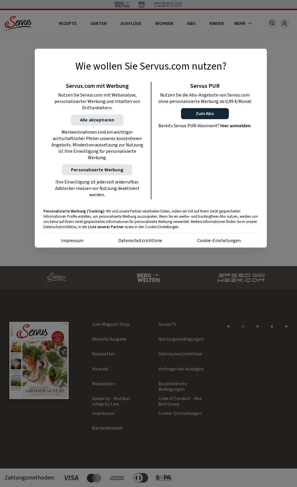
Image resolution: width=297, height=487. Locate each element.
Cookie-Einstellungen (219, 240)
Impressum (72, 240)
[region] (151, 148)
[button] (205, 113)
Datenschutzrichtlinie (140, 240)
